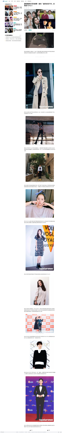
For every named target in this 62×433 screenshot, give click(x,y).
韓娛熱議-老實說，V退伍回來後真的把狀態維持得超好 (14, 40)
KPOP (12, 1)
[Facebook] (58, 432)
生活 (25, 1)
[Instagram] (60, 432)
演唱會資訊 (29, 1)
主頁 (9, 1)
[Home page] (5, 1)
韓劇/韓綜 (18, 1)
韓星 (15, 1)
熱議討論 (22, 1)
